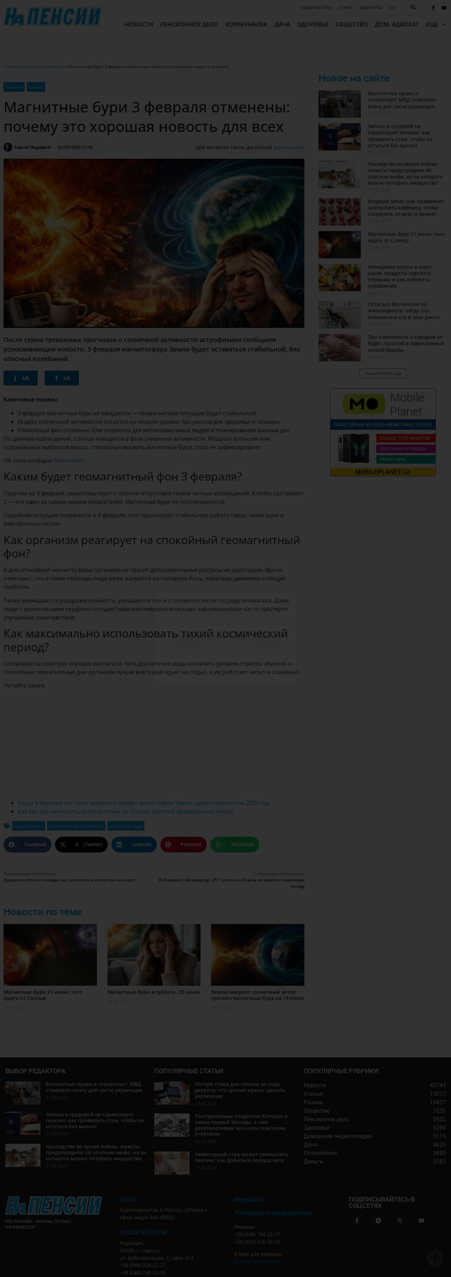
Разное (36, 87)
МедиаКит (249, 1199)
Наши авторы (316, 7)
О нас (345, 7)
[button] (27, 845)
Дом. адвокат (397, 24)
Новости (139, 24)
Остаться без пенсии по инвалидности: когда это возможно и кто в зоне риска (403, 310)
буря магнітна (28, 826)
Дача (282, 24)
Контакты (370, 7)
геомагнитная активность (76, 826)
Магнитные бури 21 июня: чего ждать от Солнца (43, 995)
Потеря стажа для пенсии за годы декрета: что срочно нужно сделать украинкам (240, 1090)
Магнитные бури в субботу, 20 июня (153, 992)
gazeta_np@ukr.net (257, 1261)
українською (288, 147)
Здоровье (312, 24)
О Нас (129, 1199)
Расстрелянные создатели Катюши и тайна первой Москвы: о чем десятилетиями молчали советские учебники (241, 1125)
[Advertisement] (154, 744)
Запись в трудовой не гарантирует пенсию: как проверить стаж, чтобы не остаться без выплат (400, 136)
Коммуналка (246, 24)
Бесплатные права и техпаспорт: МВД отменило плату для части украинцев (401, 99)
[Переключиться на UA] (392, 7)
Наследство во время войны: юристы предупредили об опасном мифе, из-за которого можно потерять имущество (405, 173)
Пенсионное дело (189, 24)
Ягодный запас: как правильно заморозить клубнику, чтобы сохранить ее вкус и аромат (406, 207)
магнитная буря (126, 826)
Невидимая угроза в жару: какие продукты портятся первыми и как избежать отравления (400, 276)
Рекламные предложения (273, 1212)
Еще (436, 24)
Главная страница (23, 66)
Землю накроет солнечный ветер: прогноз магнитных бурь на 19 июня (257, 995)
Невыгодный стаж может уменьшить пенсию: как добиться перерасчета (241, 1157)
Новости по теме (43, 912)
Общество (351, 24)
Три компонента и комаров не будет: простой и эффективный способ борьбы (406, 343)
